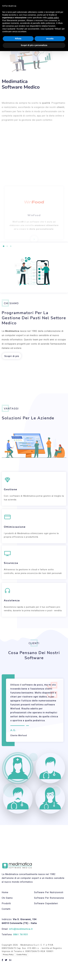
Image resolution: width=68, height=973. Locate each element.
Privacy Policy (8, 954)
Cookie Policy (22, 954)
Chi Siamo (7, 898)
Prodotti (6, 903)
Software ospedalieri (46, 903)
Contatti (6, 909)
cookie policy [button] (53, 17)
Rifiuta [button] (18, 38)
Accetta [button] (50, 38)
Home (5, 892)
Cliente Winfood (18, 735)
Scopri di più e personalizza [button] (34, 45)
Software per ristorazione (49, 898)
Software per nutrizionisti (48, 892)
